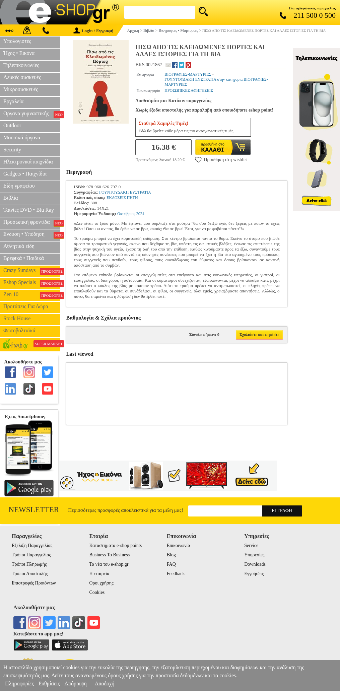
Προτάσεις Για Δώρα (25, 306)
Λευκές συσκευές (22, 77)
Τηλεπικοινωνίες (21, 65)
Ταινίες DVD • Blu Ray (28, 210)
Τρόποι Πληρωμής (29, 564)
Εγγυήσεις (254, 573)
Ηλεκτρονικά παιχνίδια (28, 161)
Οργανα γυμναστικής (31, 114)
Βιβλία (10, 198)
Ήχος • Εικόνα (19, 53)
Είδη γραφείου (19, 186)
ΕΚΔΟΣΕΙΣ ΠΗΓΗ (122, 197)
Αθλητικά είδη (19, 246)
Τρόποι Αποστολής (30, 573)
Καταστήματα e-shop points (115, 545)
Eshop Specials (31, 283)
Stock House (16, 318)
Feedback (176, 573)
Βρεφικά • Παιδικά (23, 258)
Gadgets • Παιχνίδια (25, 174)
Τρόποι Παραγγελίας (31, 554)
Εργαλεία (13, 101)
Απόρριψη (75, 683)
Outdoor (12, 125)
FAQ (171, 564)
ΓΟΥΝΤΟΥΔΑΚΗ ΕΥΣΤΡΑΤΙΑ (125, 192)
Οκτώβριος (126, 213)
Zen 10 (31, 295)
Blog (171, 554)
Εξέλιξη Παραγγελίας (32, 545)
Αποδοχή (105, 683)
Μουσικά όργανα (21, 137)
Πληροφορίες (19, 683)
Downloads (255, 564)
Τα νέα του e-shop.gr (108, 564)
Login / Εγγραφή (93, 30)
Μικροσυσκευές (20, 89)
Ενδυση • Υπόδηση (31, 234)
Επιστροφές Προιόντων (34, 582)
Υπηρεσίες (254, 554)
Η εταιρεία (99, 573)
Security (12, 149)
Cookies (97, 592)
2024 (140, 213)
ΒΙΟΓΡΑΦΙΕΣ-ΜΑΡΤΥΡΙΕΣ (187, 74)
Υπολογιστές (17, 41)
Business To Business (109, 554)
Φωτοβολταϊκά (19, 330)
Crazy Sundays (31, 271)
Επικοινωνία (178, 545)
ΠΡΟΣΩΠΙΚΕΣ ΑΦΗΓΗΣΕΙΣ (188, 90)
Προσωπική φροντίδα (31, 222)
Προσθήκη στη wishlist (221, 159)
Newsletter (33, 509)
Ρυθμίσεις (49, 683)
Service (251, 545)
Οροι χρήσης (101, 582)
